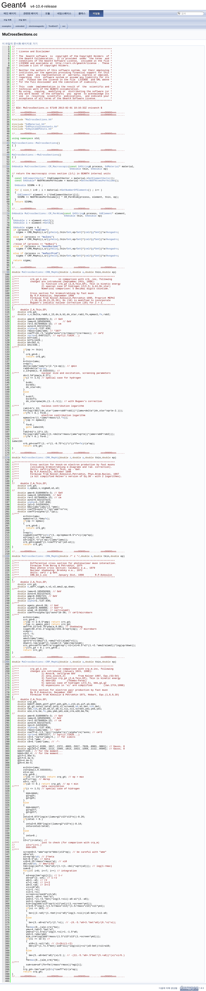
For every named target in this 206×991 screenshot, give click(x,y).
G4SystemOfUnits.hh (38, 129)
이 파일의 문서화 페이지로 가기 (20, 43)
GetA (47, 222)
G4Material (112, 166)
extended (20, 26)
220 (5, 556)
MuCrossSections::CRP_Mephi (40, 661)
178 (5, 457)
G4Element (24, 194)
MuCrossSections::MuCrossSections (34, 143)
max (32, 927)
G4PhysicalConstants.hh (41, 126)
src (63, 26)
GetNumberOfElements (74, 190)
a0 (76, 706)
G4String (83, 166)
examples (6, 26)
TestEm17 (53, 26)
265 (5, 661)
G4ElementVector (33, 178)
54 (5, 166)
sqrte (31, 335)
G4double (17, 166)
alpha (31, 328)
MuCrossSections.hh (38, 119)
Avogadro (112, 232)
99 (5, 272)
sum (35, 708)
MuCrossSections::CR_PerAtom (44, 213)
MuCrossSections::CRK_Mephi (40, 457)
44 (5, 143)
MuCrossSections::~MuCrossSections (35, 154)
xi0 (91, 706)
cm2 (87, 232)
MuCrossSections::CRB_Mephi (40, 272)
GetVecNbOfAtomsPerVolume (98, 180)
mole (54, 232)
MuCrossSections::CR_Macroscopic (46, 166)
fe (100, 314)
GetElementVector (99, 178)
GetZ (47, 220)
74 (5, 213)
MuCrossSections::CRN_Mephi (40, 556)
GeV (69, 232)
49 (5, 154)
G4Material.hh (35, 124)
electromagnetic (36, 26)
